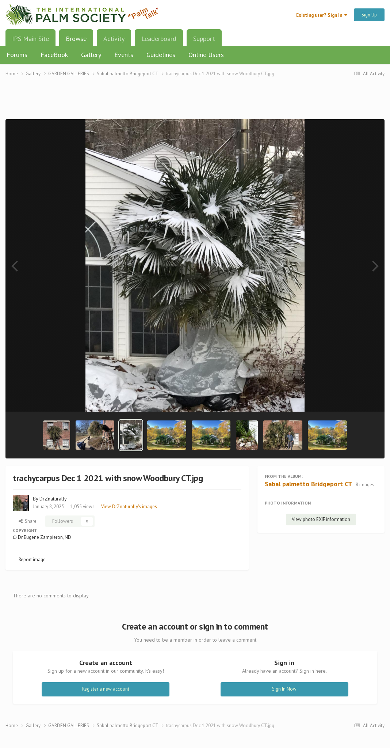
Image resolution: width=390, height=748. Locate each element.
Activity (114, 38)
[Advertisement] (195, 102)
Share (28, 521)
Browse (76, 41)
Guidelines (160, 54)
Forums (17, 54)
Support (204, 38)
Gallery (91, 54)
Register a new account (105, 689)
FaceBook (54, 54)
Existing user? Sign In (321, 15)
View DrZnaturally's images (129, 506)
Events (123, 54)
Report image (32, 559)
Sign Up (369, 15)
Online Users (206, 54)
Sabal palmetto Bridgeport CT (308, 484)
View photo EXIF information (321, 519)
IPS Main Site (30, 38)
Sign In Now (284, 689)
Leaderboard (158, 38)
